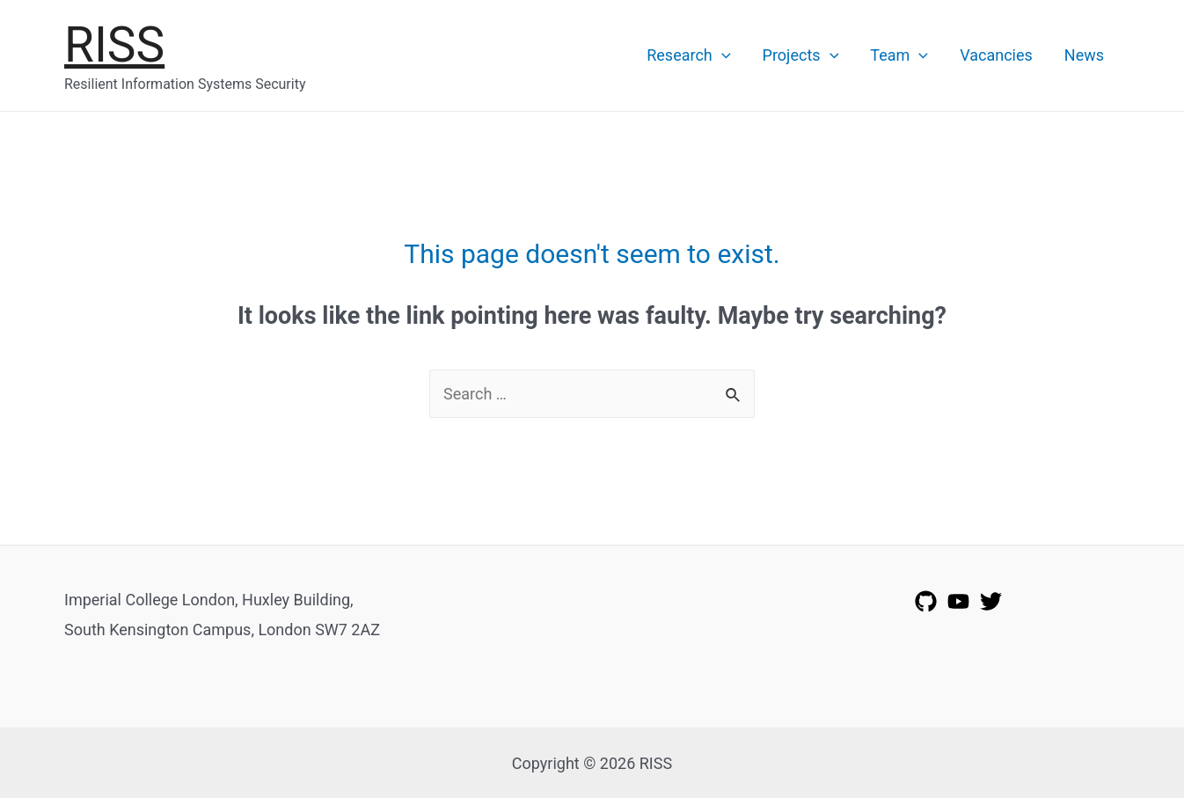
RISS (114, 45)
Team (899, 55)
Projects (801, 55)
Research (688, 55)
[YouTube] (958, 601)
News (1084, 55)
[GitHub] (926, 601)
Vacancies (996, 55)
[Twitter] (991, 601)
